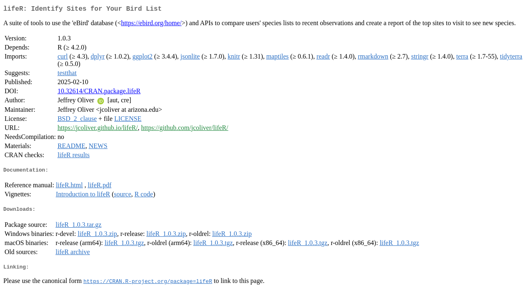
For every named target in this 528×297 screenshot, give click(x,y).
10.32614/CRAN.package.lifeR (98, 92)
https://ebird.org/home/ (151, 24)
